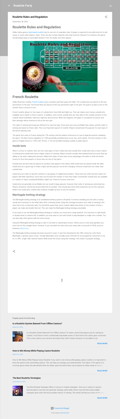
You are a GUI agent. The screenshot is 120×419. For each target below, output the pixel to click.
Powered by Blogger (60, 408)
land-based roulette (36, 32)
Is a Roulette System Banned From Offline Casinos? (37, 323)
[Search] (110, 6)
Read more (102, 343)
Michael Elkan (65, 413)
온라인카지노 (24, 228)
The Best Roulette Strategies (27, 378)
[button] (106, 17)
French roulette (38, 102)
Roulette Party (22, 5)
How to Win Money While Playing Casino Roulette (36, 350)
